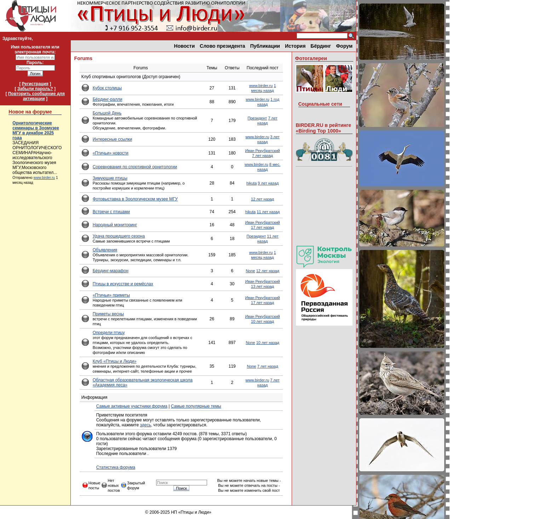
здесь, (146, 424)
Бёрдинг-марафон (110, 270)
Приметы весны (108, 313)
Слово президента (222, 46)
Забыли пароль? (35, 88)
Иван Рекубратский (262, 150)
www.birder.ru (44, 178)
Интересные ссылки (112, 139)
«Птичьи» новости (110, 153)
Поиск (181, 488)
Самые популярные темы (196, 406)
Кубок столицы (107, 88)
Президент (257, 118)
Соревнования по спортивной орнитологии (135, 166)
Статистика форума (115, 467)
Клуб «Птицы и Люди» (115, 361)
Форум (344, 46)
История (295, 46)
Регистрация (35, 83)
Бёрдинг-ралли (107, 99)
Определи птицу (109, 332)
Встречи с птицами (111, 211)
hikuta (251, 183)
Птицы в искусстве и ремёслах (123, 283)
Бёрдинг (320, 46)
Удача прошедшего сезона (119, 236)
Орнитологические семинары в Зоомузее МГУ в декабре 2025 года (35, 130)
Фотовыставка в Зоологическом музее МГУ (135, 199)
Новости (184, 46)
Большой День (107, 113)
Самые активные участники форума (131, 406)
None (250, 271)
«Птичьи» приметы (111, 295)
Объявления (105, 249)
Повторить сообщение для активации (36, 96)
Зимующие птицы (110, 178)
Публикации (265, 46)
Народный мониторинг (115, 224)
